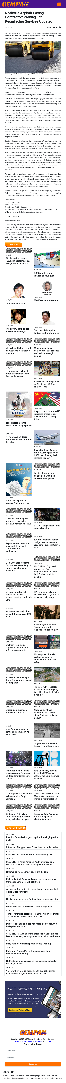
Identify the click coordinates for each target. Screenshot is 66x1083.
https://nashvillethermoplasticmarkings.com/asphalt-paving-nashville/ (30, 95)
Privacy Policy (27, 1042)
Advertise (38, 1042)
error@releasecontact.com (27, 232)
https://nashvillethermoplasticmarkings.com (27, 212)
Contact (48, 1042)
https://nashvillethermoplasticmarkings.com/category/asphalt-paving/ (30, 196)
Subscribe (33, 1064)
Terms (16, 1042)
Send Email (14, 205)
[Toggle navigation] (59, 4)
